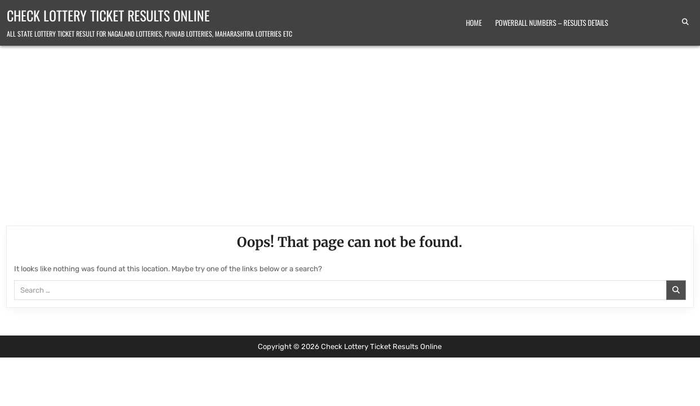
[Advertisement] (350, 130)
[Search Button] (685, 22)
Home (474, 22)
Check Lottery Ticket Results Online (108, 15)
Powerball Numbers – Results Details (551, 22)
